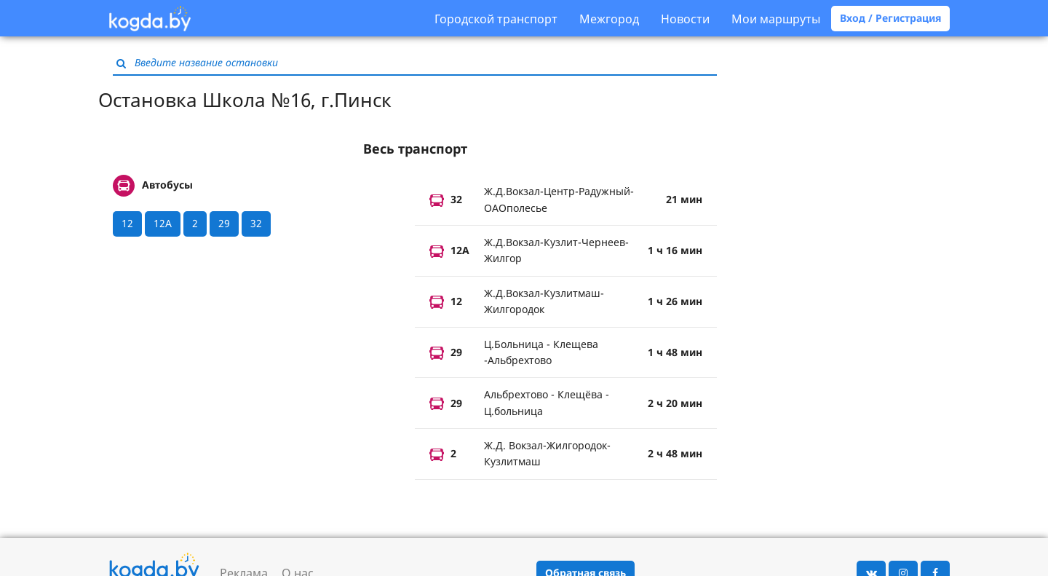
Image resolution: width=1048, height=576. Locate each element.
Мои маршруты (775, 19)
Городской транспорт (495, 19)
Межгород (609, 19)
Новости (685, 19)
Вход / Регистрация (890, 18)
